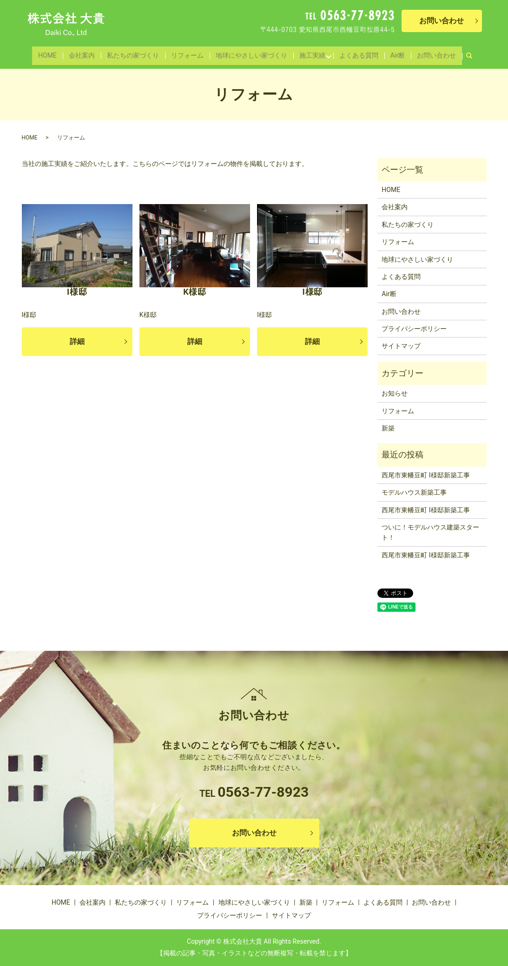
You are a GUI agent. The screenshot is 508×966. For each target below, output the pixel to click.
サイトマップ (401, 346)
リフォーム (187, 53)
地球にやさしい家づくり (250, 53)
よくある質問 (356, 53)
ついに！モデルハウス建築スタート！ (430, 532)
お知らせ (395, 393)
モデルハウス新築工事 (414, 492)
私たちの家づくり (135, 53)
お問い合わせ (430, 53)
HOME (53, 53)
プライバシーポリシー (414, 328)
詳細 (77, 341)
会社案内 (86, 53)
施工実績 (309, 53)
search (466, 51)
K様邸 (194, 292)
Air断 (394, 53)
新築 (388, 428)
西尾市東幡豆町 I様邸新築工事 (425, 475)
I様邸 (77, 292)
